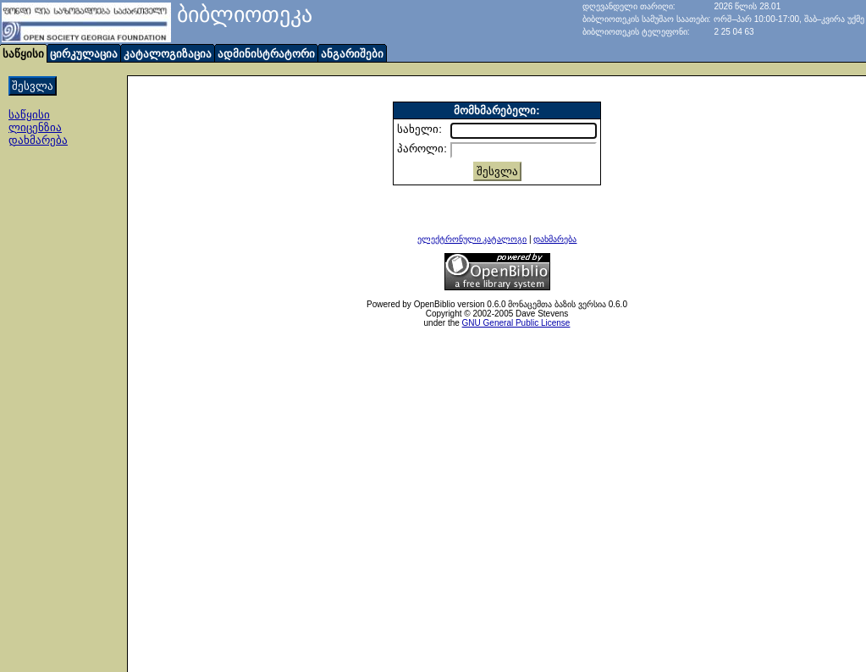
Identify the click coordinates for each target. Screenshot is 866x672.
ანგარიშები (352, 53)
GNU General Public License (516, 323)
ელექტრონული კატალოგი (472, 239)
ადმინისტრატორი (266, 53)
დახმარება (38, 140)
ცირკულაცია (84, 53)
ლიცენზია (35, 127)
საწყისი (29, 114)
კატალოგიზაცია (168, 53)
